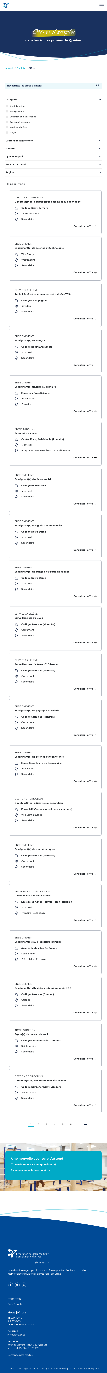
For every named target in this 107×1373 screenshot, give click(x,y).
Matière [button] (10, 148)
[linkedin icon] (24, 1284)
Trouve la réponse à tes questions (31, 1164)
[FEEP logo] (28, 1256)
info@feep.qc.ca (16, 1334)
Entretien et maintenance (23, 117)
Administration (17, 106)
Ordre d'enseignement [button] (19, 140)
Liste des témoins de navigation (83, 1368)
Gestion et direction (20, 122)
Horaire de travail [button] (15, 164)
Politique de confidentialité (54, 1368)
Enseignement (17, 111)
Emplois (21, 68)
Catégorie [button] (11, 99)
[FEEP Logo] (6, 5)
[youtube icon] (17, 1284)
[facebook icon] (11, 1284)
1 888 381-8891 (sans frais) (22, 1324)
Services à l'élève (18, 127)
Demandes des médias (20, 1355)
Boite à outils (15, 1304)
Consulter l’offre (84, 226)
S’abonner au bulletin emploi (28, 1170)
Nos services (14, 1298)
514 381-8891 (14, 1321)
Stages (13, 132)
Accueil (9, 68)
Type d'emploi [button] (14, 156)
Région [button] (9, 172)
